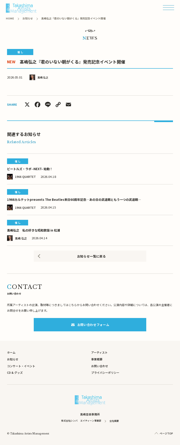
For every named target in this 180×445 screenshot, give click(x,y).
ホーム (11, 352)
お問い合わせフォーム (90, 324)
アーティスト (99, 352)
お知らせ (12, 359)
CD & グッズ (15, 372)
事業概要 (96, 359)
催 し (20, 52)
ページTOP (166, 433)
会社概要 (114, 421)
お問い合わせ (99, 366)
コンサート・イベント (21, 366)
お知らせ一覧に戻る (91, 256)
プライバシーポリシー (105, 372)
